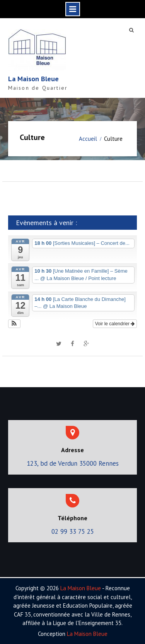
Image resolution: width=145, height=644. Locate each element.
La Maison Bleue (33, 78)
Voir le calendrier (115, 323)
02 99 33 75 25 (72, 531)
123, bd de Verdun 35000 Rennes (73, 463)
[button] (14, 324)
